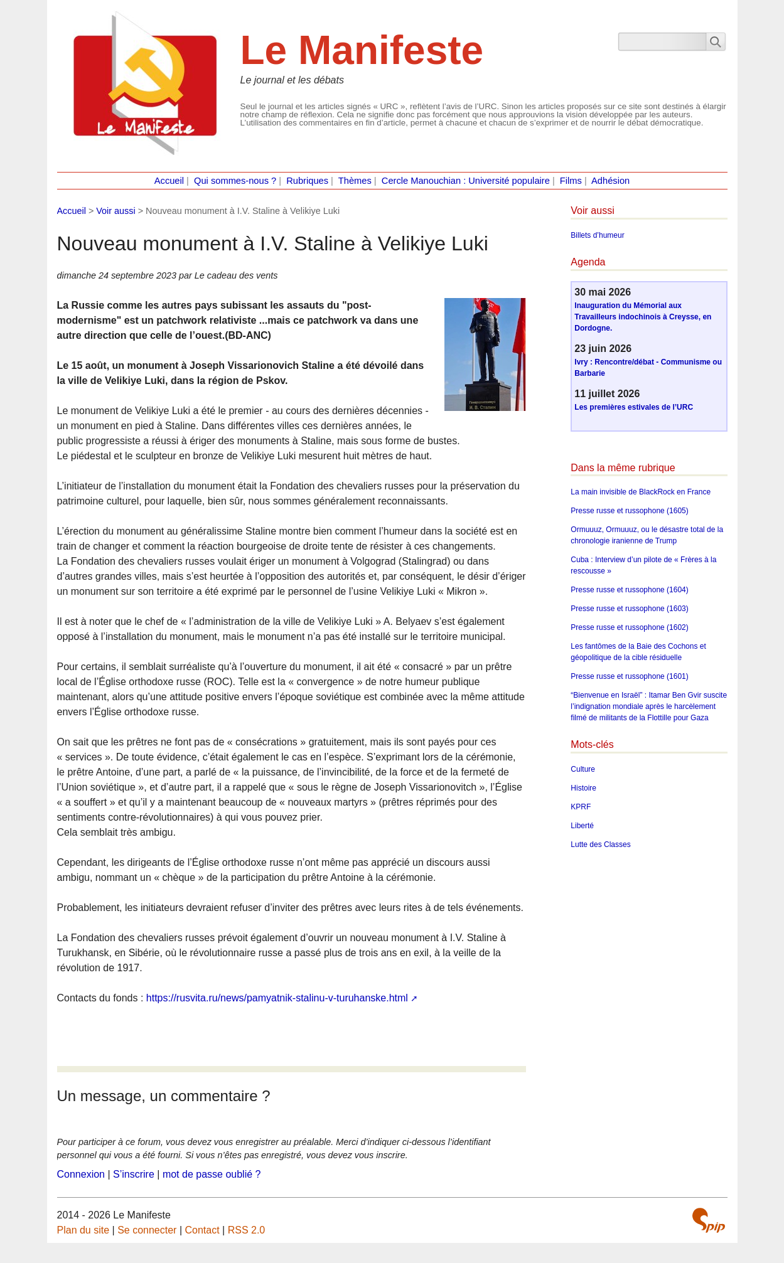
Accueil (169, 181)
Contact (202, 1230)
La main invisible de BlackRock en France (641, 492)
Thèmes (355, 181)
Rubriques (307, 181)
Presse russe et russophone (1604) (629, 589)
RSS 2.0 (247, 1230)
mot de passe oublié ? (212, 1174)
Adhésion (610, 181)
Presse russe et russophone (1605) (629, 510)
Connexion (81, 1174)
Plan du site (83, 1230)
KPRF (581, 806)
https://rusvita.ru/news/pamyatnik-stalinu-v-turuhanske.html (277, 998)
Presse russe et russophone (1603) (629, 608)
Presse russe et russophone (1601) (629, 676)
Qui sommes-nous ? (235, 181)
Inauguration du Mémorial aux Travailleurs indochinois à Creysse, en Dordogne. (642, 317)
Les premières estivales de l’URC (633, 407)
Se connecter (146, 1230)
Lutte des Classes (600, 844)
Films (571, 181)
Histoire (583, 788)
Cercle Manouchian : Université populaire (466, 181)
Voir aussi (115, 211)
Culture (583, 769)
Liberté (582, 825)
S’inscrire (133, 1174)
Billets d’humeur (597, 235)
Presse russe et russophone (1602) (629, 627)
